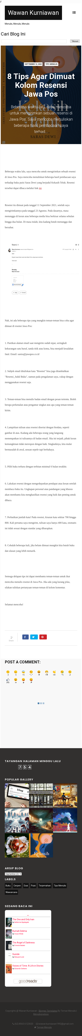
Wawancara (11, 892)
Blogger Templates (48, 1011)
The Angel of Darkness (23, 942)
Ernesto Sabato (19, 945)
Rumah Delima (19, 931)
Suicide (16, 954)
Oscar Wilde (18, 934)
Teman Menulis (44, 1027)
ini (40, 188)
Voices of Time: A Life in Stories (27, 966)
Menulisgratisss (41, 1014)
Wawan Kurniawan (33, 12)
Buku (8, 885)
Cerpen (17, 885)
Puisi (33, 885)
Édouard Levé (19, 957)
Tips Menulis (51, 64)
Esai (26, 885)
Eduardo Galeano (20, 968)
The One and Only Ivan (23, 919)
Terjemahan (45, 885)
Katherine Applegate (21, 922)
